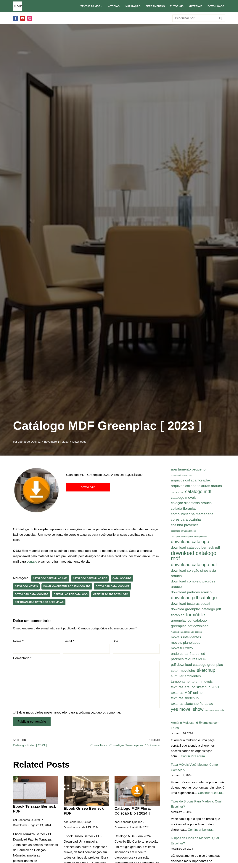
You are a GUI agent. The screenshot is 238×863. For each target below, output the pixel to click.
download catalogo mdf (113, 586)
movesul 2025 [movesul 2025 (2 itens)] (182, 649)
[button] (101, 6)
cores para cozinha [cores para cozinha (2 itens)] (186, 520)
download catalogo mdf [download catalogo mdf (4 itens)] (193, 556)
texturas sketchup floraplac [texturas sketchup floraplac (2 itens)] (192, 705)
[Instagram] (29, 18)
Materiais (195, 6)
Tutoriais (176, 6)
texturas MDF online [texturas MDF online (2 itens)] (186, 694)
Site (115, 641)
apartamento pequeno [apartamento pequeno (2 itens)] (188, 469)
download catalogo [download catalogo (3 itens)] (190, 542)
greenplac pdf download (111, 594)
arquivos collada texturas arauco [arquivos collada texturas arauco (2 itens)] (196, 486)
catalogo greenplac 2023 (50, 578)
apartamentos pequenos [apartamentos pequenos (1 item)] (181, 475)
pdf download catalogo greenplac (39, 602)
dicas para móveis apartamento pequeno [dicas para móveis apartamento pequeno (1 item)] (189, 537)
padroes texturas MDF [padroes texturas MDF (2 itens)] (188, 660)
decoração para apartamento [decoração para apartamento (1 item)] (183, 531)
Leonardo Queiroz (29, 441)
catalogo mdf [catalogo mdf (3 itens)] (198, 491)
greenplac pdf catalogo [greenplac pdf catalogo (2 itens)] (189, 621)
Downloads (215, 6)
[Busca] (194, 18)
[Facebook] (15, 18)
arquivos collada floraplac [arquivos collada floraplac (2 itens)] (191, 480)
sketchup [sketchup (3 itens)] (206, 671)
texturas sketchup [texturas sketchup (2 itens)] (185, 699)
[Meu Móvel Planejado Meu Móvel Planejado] (17, 6)
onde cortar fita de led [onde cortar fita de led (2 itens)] (188, 655)
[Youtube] (22, 18)
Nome (18, 641)
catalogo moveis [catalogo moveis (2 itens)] (184, 497)
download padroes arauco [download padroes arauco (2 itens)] (191, 593)
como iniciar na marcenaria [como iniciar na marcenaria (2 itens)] (192, 514)
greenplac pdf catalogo (71, 594)
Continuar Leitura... (194, 758)
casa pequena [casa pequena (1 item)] (177, 492)
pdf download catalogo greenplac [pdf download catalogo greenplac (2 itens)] (197, 666)
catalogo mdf (122, 578)
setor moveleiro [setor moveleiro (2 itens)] (183, 672)
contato (35, 562)
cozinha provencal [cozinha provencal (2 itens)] (185, 525)
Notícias (113, 6)
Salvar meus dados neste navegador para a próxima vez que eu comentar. (68, 713)
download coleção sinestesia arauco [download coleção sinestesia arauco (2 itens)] (193, 573)
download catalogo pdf (31, 594)
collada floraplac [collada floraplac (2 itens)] (184, 509)
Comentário (22, 658)
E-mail (68, 641)
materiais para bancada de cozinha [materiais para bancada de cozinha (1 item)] (186, 633)
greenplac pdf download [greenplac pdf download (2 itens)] (189, 627)
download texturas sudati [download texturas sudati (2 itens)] (190, 604)
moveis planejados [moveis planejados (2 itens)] (185, 644)
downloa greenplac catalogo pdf (67, 586)
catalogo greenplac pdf (90, 578)
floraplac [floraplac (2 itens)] (177, 616)
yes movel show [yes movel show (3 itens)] (187, 710)
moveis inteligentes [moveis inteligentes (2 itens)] (186, 638)
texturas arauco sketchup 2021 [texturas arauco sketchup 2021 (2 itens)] (195, 688)
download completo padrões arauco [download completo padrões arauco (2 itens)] (193, 584)
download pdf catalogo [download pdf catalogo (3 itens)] (194, 598)
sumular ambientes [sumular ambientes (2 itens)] (186, 677)
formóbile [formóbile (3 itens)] (195, 615)
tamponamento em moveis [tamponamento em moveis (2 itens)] (192, 683)
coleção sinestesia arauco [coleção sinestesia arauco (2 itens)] (191, 503)
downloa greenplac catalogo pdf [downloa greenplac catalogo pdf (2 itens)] (196, 610)
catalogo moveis (26, 586)
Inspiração (132, 6)
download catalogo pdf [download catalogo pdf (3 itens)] (194, 565)
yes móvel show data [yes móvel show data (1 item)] (214, 711)
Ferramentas (154, 6)
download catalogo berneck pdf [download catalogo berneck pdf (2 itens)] (195, 548)
